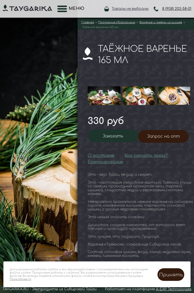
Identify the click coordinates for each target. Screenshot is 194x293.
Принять (171, 274)
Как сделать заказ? (146, 155)
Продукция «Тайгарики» (116, 22)
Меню (75, 8)
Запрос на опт (163, 136)
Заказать (113, 136)
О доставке (101, 155)
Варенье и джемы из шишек (160, 22)
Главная (87, 22)
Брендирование (105, 162)
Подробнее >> (20, 279)
